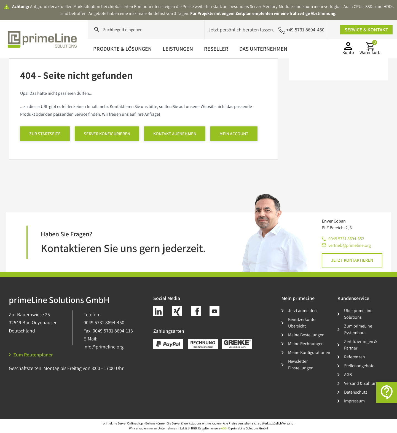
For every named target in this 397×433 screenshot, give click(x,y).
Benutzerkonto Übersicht (302, 322)
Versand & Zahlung (361, 383)
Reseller (216, 48)
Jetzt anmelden (302, 310)
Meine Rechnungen (306, 344)
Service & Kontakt (366, 29)
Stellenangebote (359, 366)
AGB (348, 374)
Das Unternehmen (263, 48)
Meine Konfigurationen (309, 352)
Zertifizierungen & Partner (360, 345)
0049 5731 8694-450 (104, 322)
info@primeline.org (104, 346)
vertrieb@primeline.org (349, 245)
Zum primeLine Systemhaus (358, 329)
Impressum (354, 401)
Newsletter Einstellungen (300, 364)
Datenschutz (355, 392)
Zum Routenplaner (31, 354)
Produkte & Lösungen (122, 48)
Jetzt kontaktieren (352, 260)
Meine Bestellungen (306, 335)
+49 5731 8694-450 (301, 29)
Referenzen (354, 357)
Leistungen (178, 48)
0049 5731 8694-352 (346, 239)
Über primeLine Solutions (358, 314)
